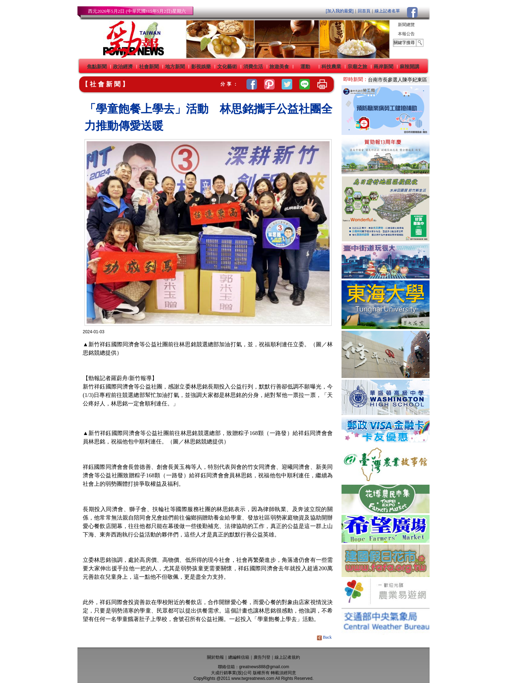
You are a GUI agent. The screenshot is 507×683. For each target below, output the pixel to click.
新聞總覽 (406, 24)
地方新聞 (175, 66)
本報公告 (406, 33)
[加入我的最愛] (339, 10)
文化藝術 (227, 66)
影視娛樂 (201, 66)
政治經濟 (123, 66)
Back (325, 637)
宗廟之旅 (357, 66)
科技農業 (331, 66)
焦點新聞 (97, 66)
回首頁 (364, 10)
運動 (305, 66)
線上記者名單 (387, 10)
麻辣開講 (409, 66)
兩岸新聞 (383, 66)
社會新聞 (149, 66)
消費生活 (253, 66)
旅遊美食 (279, 66)
